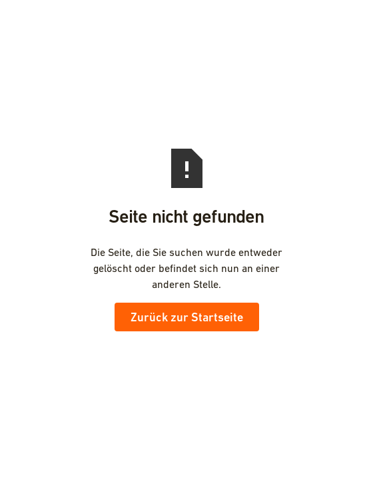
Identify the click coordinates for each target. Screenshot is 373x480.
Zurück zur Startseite (187, 317)
